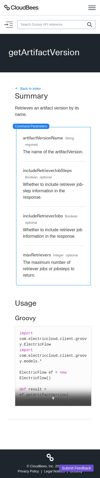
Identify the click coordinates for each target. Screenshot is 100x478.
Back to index (28, 89)
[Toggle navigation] (92, 7)
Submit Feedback (76, 468)
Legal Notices (54, 471)
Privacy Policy (28, 471)
